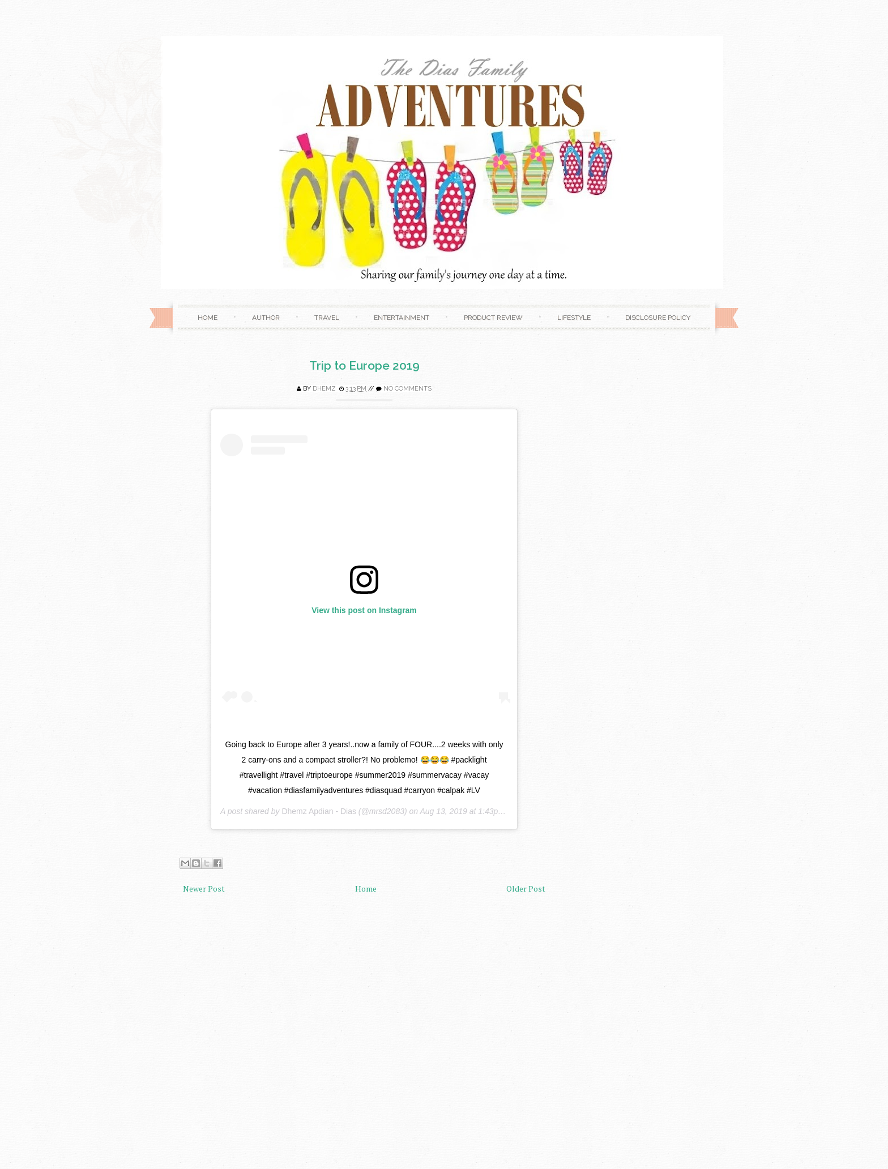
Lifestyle (574, 318)
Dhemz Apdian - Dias (318, 811)
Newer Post (204, 888)
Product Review (493, 318)
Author (266, 318)
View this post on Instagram (364, 610)
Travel (326, 318)
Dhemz (324, 388)
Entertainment (401, 318)
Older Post (525, 888)
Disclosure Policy (657, 318)
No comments (407, 388)
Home (207, 318)
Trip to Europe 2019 (364, 365)
